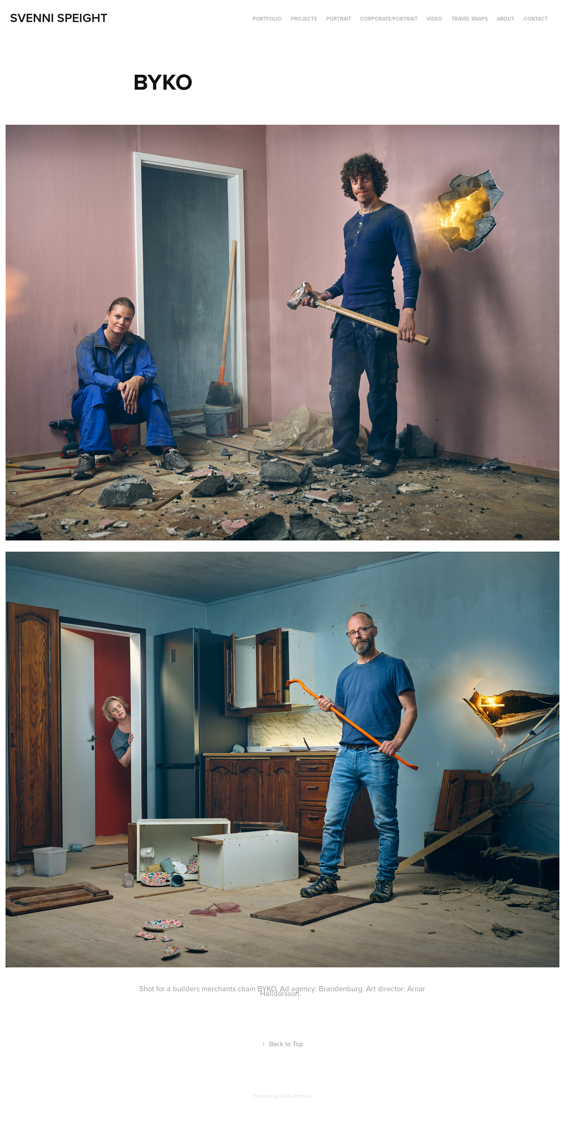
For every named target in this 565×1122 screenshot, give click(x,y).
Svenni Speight (58, 18)
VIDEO (434, 18)
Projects (304, 18)
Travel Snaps (470, 18)
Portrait (338, 18)
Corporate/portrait (389, 18)
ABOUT (505, 18)
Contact (536, 18)
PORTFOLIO (267, 18)
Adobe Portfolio (295, 1095)
